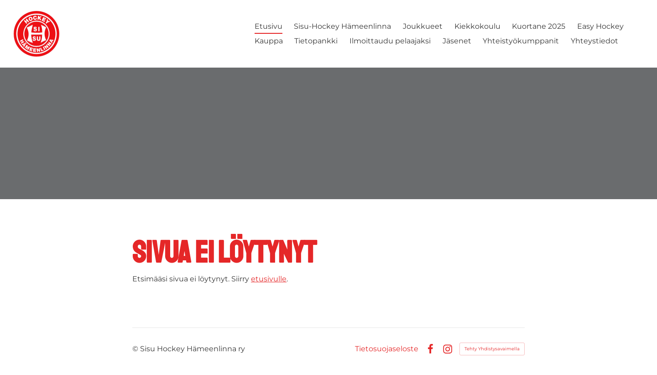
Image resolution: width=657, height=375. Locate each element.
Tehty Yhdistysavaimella (492, 349)
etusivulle (269, 279)
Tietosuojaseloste (386, 349)
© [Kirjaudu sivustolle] (136, 348)
